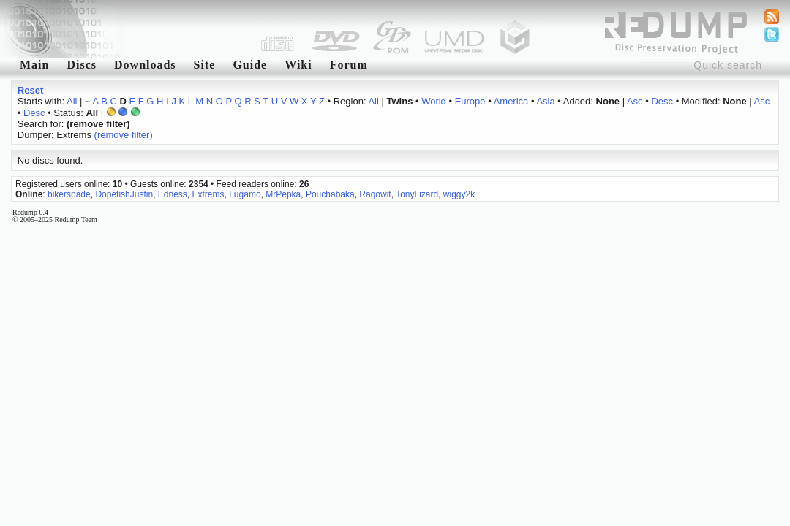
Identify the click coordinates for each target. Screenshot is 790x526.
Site (205, 64)
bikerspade (69, 194)
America (511, 101)
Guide (250, 64)
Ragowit (375, 194)
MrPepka (283, 194)
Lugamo (244, 194)
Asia (545, 101)
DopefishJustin (124, 194)
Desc (662, 101)
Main (34, 64)
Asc (635, 101)
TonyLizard (417, 194)
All (72, 101)
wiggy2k (459, 194)
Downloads (145, 64)
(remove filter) (123, 134)
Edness (172, 194)
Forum (349, 64)
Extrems (208, 194)
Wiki (298, 64)
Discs (82, 64)
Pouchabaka (330, 194)
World (433, 101)
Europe (470, 101)
